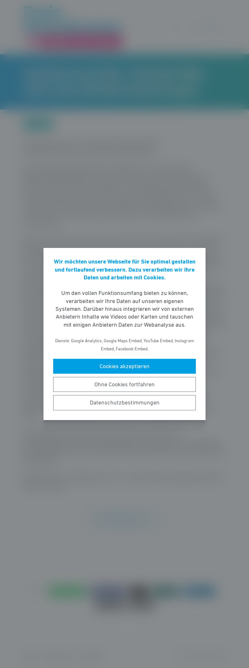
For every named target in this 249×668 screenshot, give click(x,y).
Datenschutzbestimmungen (125, 402)
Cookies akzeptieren (124, 366)
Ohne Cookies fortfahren (124, 384)
